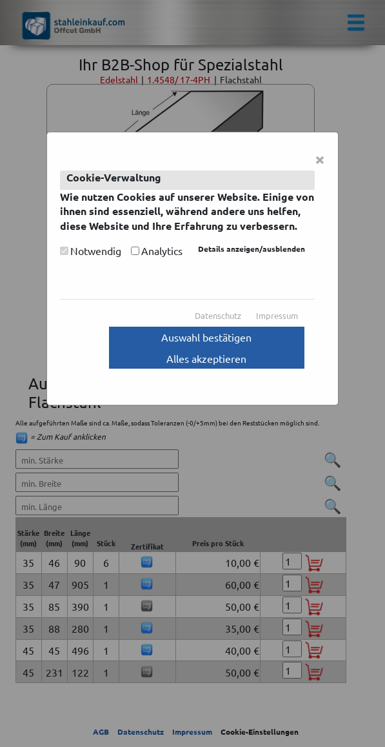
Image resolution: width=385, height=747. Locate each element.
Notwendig (95, 250)
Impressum (277, 315)
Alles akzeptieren (206, 358)
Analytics (162, 250)
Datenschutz (218, 315)
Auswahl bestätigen (206, 337)
